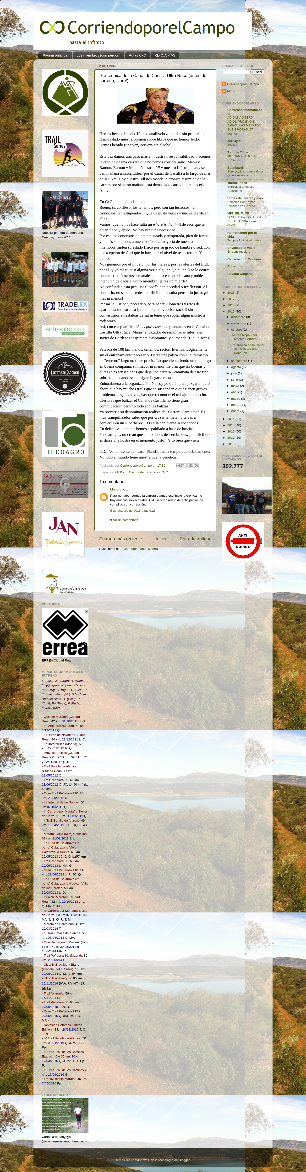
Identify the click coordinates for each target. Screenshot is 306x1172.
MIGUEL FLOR (238, 213)
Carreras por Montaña (244, 259)
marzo (236, 398)
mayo (235, 386)
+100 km (121, 472)
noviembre (239, 323)
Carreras (153, 472)
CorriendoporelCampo (243, 84)
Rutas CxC (137, 55)
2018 (231, 292)
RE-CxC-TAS (164, 55)
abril (234, 392)
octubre (237, 329)
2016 (231, 305)
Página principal (55, 55)
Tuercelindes (237, 183)
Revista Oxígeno (240, 274)
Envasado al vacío (241, 248)
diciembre (238, 317)
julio (234, 373)
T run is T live (237, 152)
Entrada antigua (196, 538)
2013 (231, 425)
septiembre (239, 361)
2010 (231, 444)
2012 (231, 431)
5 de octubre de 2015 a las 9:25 (133, 510)
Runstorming (237, 266)
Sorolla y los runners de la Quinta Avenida (245, 173)
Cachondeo (137, 472)
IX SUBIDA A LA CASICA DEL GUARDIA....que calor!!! (244, 221)
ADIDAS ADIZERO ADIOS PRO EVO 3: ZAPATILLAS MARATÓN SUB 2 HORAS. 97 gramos (244, 125)
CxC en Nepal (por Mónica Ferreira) (244, 337)
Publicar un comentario (121, 520)
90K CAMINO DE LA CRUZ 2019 (241, 158)
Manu (114, 489)
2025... (232, 144)
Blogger (184, 1160)
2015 (231, 311)
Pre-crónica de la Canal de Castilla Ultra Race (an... (247, 348)
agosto (236, 367)
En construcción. (238, 251)
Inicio (161, 538)
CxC (165, 472)
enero (235, 411)
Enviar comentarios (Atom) (139, 549)
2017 (231, 299)
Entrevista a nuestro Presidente (241, 189)
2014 (231, 419)
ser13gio (234, 141)
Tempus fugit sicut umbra (244, 240)
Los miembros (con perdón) (98, 55)
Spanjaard (235, 167)
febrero (236, 404)
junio (235, 379)
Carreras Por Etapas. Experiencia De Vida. (241, 204)
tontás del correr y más (245, 198)
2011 (231, 437)
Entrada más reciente (120, 538)
